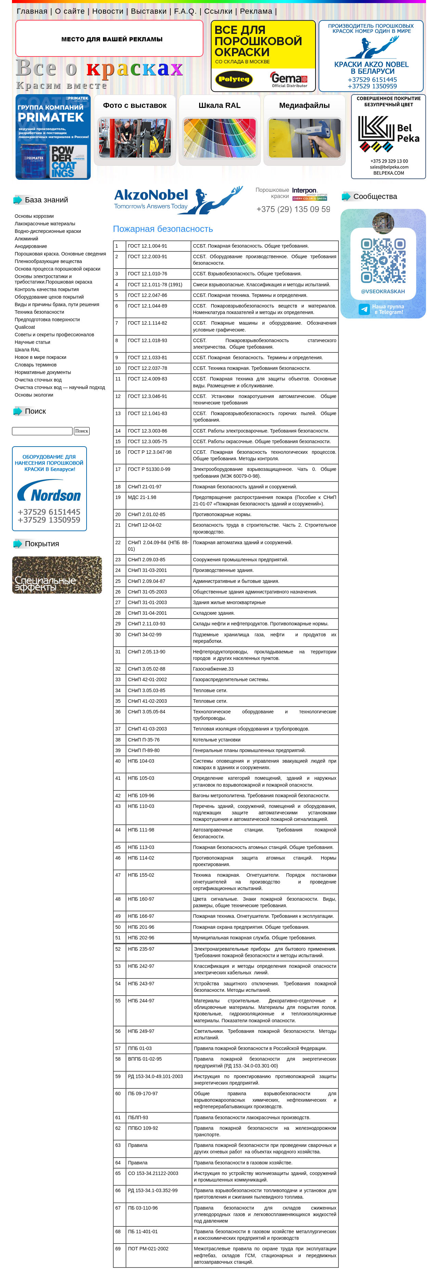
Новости (108, 11)
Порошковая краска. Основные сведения (60, 254)
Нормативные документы (43, 372)
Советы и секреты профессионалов (54, 334)
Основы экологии (34, 395)
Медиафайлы (304, 105)
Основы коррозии (34, 216)
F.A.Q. (185, 11)
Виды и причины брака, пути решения (57, 304)
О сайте (70, 11)
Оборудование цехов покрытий (49, 297)
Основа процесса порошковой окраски (57, 269)
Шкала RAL (220, 105)
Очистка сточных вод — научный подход (60, 387)
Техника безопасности (39, 312)
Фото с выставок (134, 105)
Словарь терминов (36, 364)
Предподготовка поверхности (47, 319)
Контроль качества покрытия (47, 289)
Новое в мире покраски (40, 357)
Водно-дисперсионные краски (48, 231)
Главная (32, 11)
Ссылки (218, 11)
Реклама (256, 11)
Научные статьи (32, 342)
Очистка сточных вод (38, 380)
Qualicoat (25, 327)
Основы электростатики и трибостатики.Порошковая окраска (53, 279)
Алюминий (26, 238)
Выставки (149, 11)
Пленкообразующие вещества (48, 261)
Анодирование (31, 246)
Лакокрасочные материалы (45, 223)
